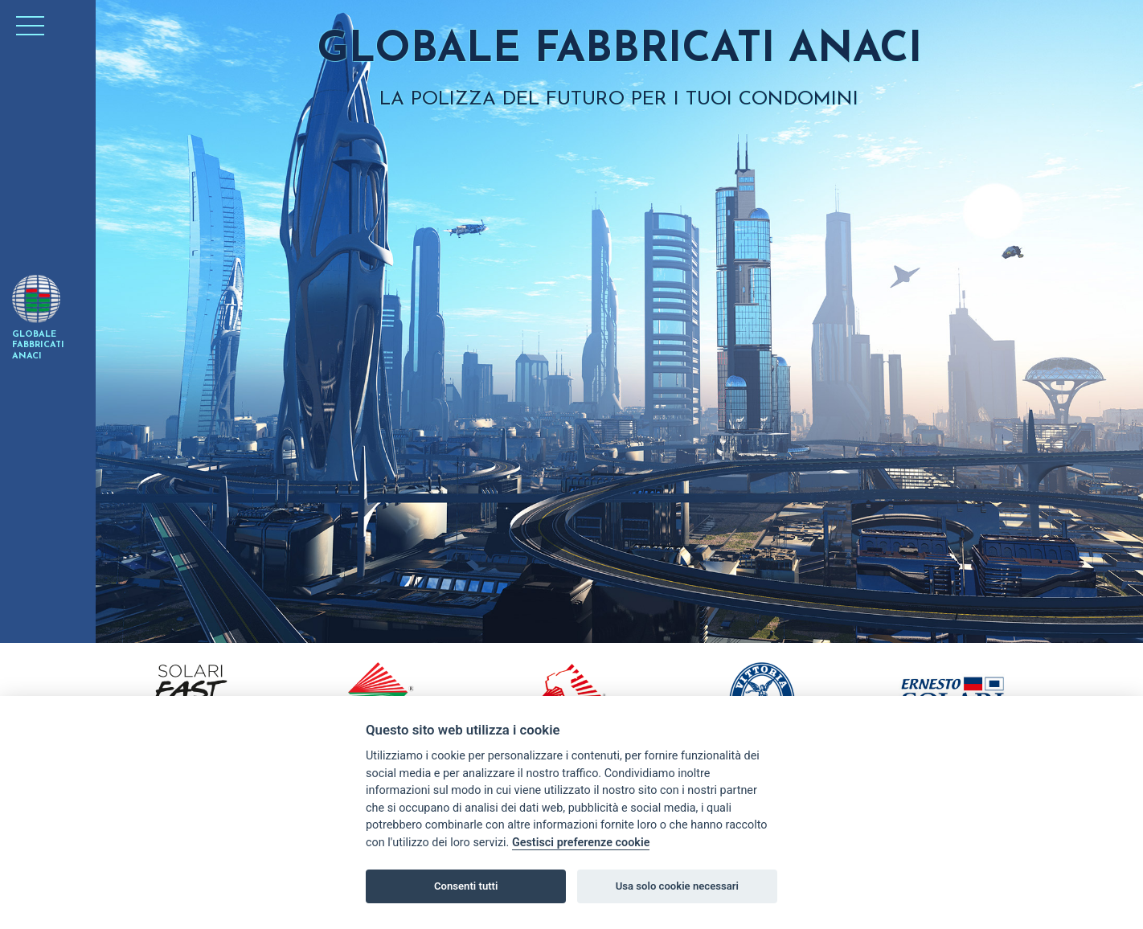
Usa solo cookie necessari (677, 886)
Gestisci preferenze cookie (581, 842)
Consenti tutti (466, 886)
